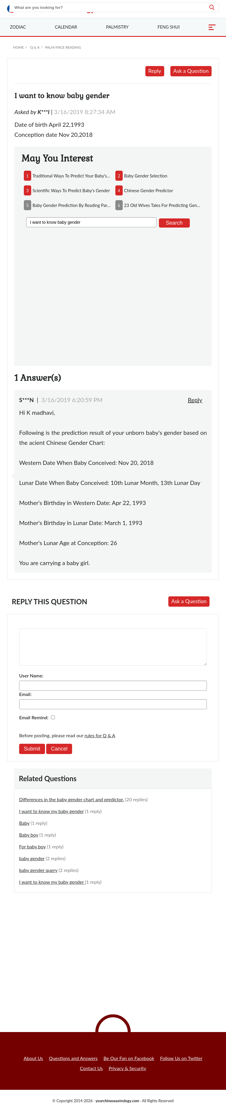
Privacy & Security (127, 1075)
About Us (33, 1065)
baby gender (31, 865)
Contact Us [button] (91, 1075)
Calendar (66, 26)
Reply (154, 71)
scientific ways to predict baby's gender (71, 190)
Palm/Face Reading (63, 47)
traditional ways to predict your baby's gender (72, 175)
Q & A (34, 47)
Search (174, 223)
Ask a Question (191, 71)
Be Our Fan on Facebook (129, 1065)
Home (18, 47)
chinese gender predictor (148, 190)
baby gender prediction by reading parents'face (72, 205)
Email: (25, 701)
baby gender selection (145, 175)
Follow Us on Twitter (181, 1065)
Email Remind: (34, 724)
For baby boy (32, 853)
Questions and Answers (73, 1065)
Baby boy (28, 842)
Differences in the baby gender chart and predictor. (71, 806)
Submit (32, 756)
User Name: (31, 682)
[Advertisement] (113, 295)
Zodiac (18, 26)
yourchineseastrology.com (117, 1107)
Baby (24, 830)
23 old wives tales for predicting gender (163, 205)
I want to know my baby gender (51, 818)
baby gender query (38, 877)
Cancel (59, 756)
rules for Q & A (99, 742)
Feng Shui (168, 26)
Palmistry (117, 26)
